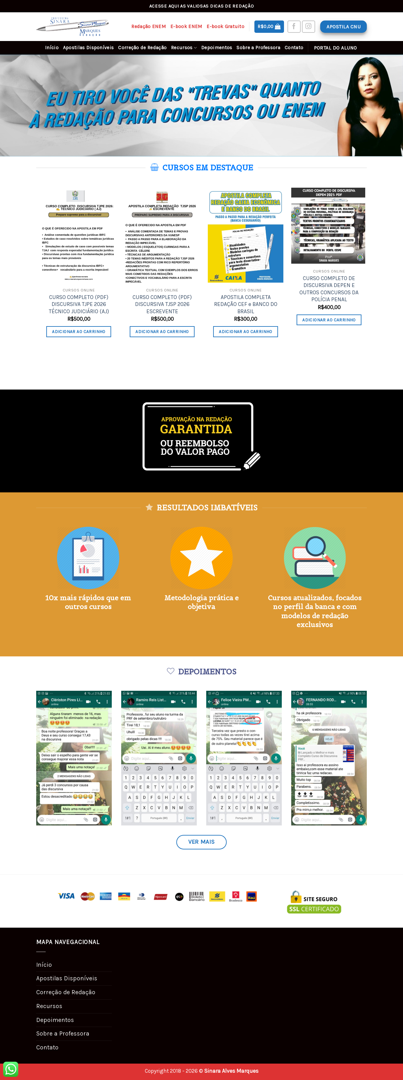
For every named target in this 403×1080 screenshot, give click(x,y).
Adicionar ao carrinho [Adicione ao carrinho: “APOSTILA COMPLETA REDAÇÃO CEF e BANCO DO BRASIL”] (245, 331)
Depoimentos (216, 47)
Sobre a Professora (258, 47)
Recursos (184, 48)
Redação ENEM (148, 26)
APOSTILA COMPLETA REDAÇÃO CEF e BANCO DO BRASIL (245, 304)
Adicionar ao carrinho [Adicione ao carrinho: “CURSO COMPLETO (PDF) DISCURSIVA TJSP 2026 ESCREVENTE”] (162, 331)
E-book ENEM (186, 26)
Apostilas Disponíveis (88, 47)
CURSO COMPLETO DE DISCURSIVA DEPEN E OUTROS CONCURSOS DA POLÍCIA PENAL (329, 288)
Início (52, 47)
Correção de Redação (142, 47)
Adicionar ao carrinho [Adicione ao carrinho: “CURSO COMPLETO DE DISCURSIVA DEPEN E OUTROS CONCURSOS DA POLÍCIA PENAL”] (329, 319)
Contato (294, 47)
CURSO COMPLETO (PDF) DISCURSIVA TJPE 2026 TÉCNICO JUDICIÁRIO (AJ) (79, 304)
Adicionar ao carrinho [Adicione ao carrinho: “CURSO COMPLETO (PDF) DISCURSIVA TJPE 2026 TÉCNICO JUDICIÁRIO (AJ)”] (78, 331)
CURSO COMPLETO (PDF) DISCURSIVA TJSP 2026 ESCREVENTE (162, 304)
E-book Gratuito (225, 26)
